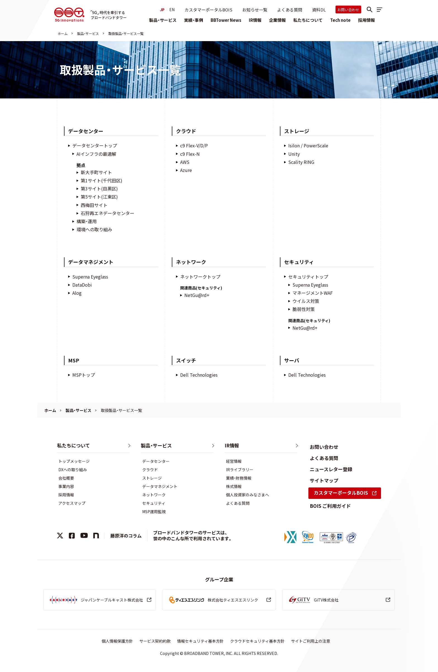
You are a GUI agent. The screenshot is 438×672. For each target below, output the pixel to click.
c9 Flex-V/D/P (194, 145)
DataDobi (82, 284)
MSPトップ (83, 375)
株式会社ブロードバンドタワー (69, 15)
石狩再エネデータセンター (107, 213)
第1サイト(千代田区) (101, 180)
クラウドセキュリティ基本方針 (257, 641)
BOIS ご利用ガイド (330, 505)
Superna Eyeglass (90, 276)
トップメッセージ (74, 461)
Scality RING (301, 162)
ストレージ (152, 478)
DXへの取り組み (72, 469)
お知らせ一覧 (254, 10)
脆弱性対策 (303, 309)
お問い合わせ (348, 9)
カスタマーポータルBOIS (208, 10)
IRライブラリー (239, 469)
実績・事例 (193, 20)
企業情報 (277, 20)
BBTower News (226, 20)
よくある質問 (289, 10)
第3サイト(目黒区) (99, 188)
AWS (184, 162)
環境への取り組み (94, 229)
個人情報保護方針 (117, 641)
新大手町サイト (96, 172)
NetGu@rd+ (197, 295)
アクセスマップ (71, 503)
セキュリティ (153, 503)
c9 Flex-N (190, 154)
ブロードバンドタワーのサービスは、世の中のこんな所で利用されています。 (192, 535)
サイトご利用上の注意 (310, 641)
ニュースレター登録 (331, 469)
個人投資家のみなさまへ (247, 494)
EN (172, 9)
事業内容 (66, 486)
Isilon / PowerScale (308, 145)
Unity (294, 154)
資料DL (319, 10)
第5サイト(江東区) (99, 196)
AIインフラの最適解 (96, 154)
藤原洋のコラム (126, 535)
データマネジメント (159, 486)
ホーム (63, 33)
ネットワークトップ (200, 276)
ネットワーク (154, 494)
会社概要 (66, 478)
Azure (186, 170)
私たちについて (308, 20)
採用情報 (366, 20)
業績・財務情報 (238, 478)
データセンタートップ (94, 145)
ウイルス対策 (305, 301)
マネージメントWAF (312, 293)
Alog (77, 293)
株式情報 (234, 486)
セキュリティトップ (308, 276)
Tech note (340, 20)
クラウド (150, 469)
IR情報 (255, 20)
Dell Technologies (199, 375)
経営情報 (234, 461)
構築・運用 (87, 221)
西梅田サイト (94, 205)
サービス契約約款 (155, 641)
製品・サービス (163, 20)
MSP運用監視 (154, 511)
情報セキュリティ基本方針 (200, 641)
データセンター (156, 461)
